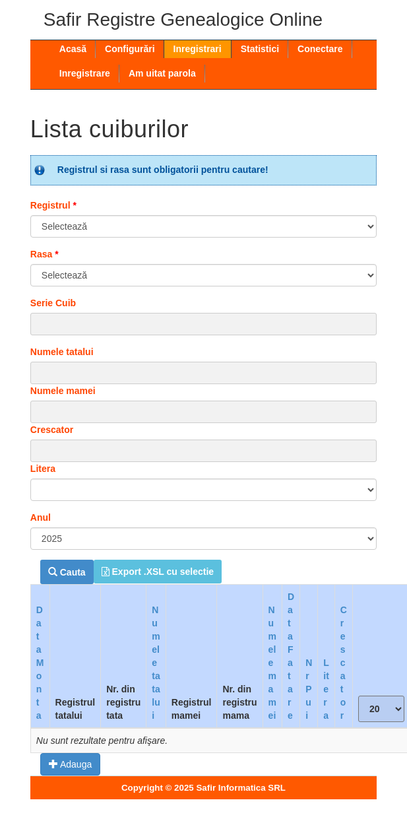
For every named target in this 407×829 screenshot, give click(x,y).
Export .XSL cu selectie (158, 571)
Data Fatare (291, 656)
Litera (42, 468)
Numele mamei (63, 390)
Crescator (51, 429)
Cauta (67, 572)
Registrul (53, 205)
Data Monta (40, 663)
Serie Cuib (53, 303)
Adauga (70, 764)
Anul (40, 517)
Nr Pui (308, 689)
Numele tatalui (62, 352)
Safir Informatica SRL (241, 788)
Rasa (44, 254)
